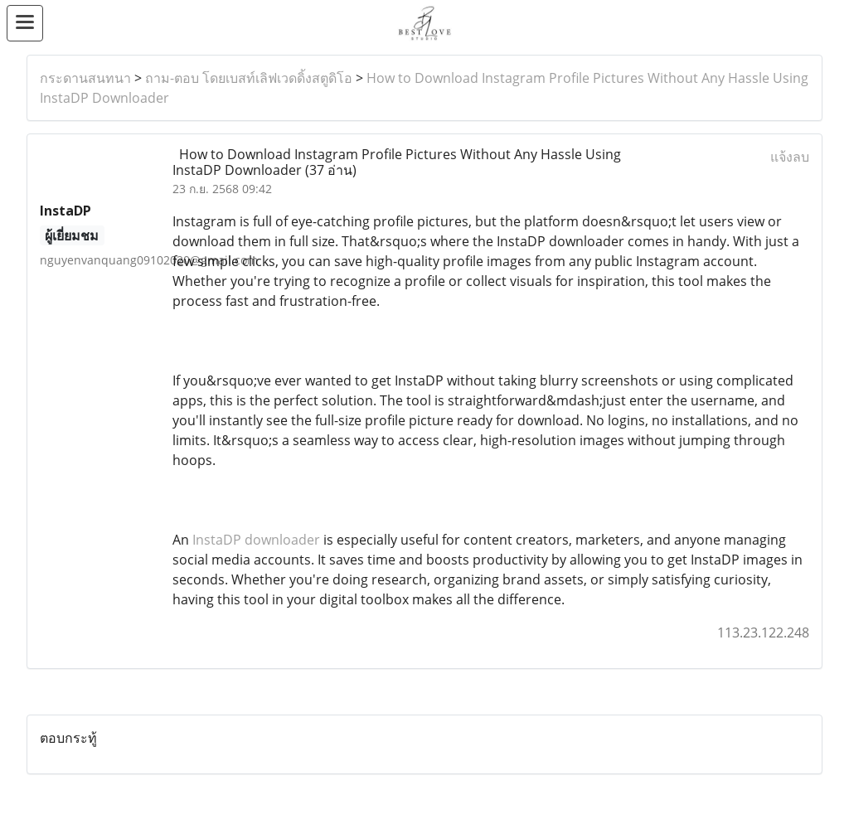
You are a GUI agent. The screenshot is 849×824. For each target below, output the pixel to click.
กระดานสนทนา (85, 78)
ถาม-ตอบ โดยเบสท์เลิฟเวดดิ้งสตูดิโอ (248, 78)
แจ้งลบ (789, 157)
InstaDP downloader (256, 540)
